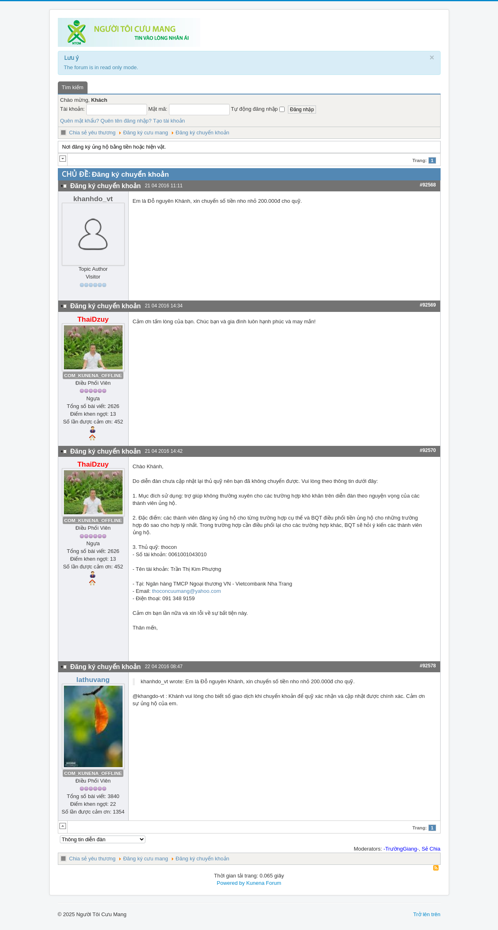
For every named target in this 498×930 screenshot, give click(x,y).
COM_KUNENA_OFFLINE (93, 375)
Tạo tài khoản (169, 121)
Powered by (231, 883)
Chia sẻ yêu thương (92, 132)
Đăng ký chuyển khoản (202, 132)
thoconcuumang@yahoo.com (186, 591)
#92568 (428, 185)
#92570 (428, 450)
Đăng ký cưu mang (145, 132)
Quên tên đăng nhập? (126, 121)
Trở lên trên (427, 914)
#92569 (428, 305)
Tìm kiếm (72, 87)
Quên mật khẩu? (79, 121)
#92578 (428, 666)
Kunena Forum (263, 883)
